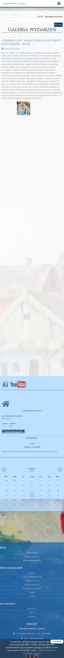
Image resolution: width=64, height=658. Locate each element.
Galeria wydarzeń (32, 29)
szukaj (58, 24)
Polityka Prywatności (46, 650)
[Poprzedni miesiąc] (4, 493)
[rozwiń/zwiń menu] (59, 3)
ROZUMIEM (57, 641)
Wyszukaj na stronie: (54, 16)
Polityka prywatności (32, 637)
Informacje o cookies (32, 653)
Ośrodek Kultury (14, 3)
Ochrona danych (32, 633)
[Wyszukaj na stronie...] (32, 20)
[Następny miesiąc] (60, 493)
